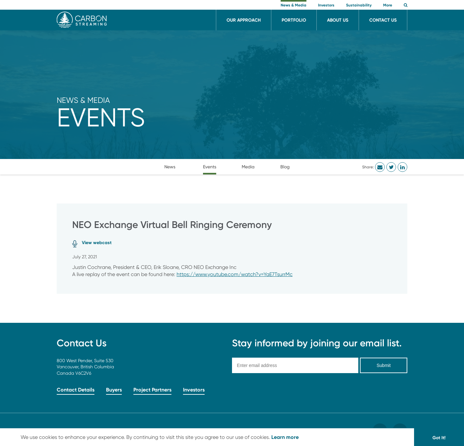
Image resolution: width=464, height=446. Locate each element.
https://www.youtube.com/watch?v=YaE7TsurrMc (235, 274)
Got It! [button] (439, 438)
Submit (384, 365)
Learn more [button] (285, 437)
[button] (405, 6)
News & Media (83, 100)
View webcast (96, 242)
